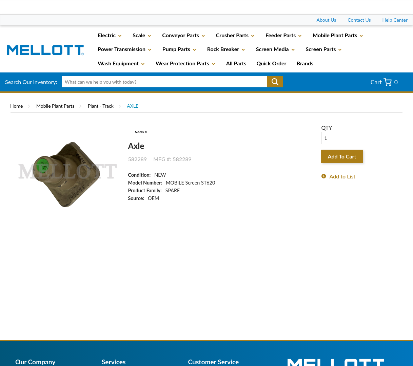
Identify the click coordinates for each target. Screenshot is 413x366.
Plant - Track (101, 106)
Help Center (395, 20)
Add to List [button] (342, 176)
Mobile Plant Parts (55, 106)
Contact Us (359, 20)
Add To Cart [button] (342, 156)
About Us (326, 20)
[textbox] (170, 81)
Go (275, 81)
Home (16, 106)
